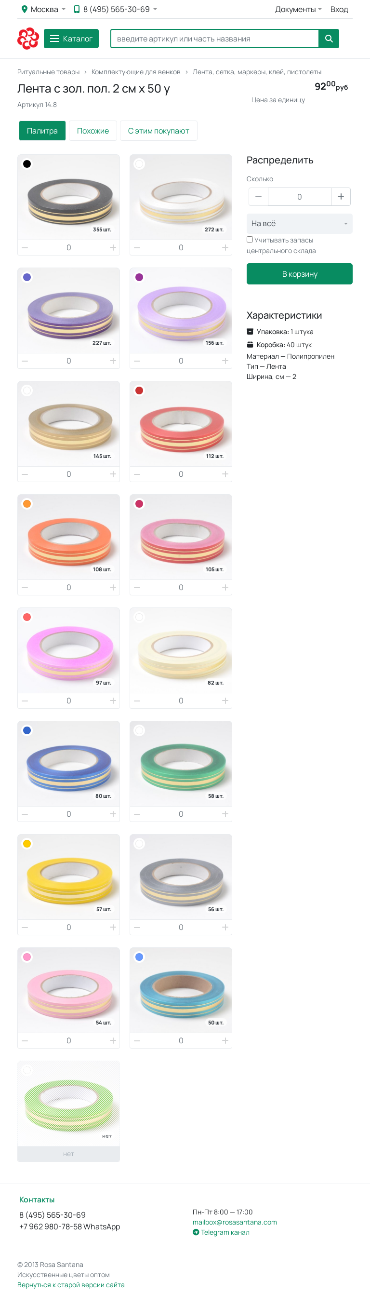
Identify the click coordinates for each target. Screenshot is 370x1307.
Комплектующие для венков (136, 71)
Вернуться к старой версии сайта (71, 1284)
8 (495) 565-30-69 (112, 9)
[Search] (214, 38)
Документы (295, 9)
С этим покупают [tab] (158, 130)
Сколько (260, 178)
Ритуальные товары (48, 71)
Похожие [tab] (93, 130)
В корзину (299, 274)
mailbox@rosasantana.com (235, 1221)
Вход (339, 9)
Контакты (36, 1199)
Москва (41, 9)
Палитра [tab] (42, 130)
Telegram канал (221, 1232)
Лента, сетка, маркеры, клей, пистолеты (257, 71)
